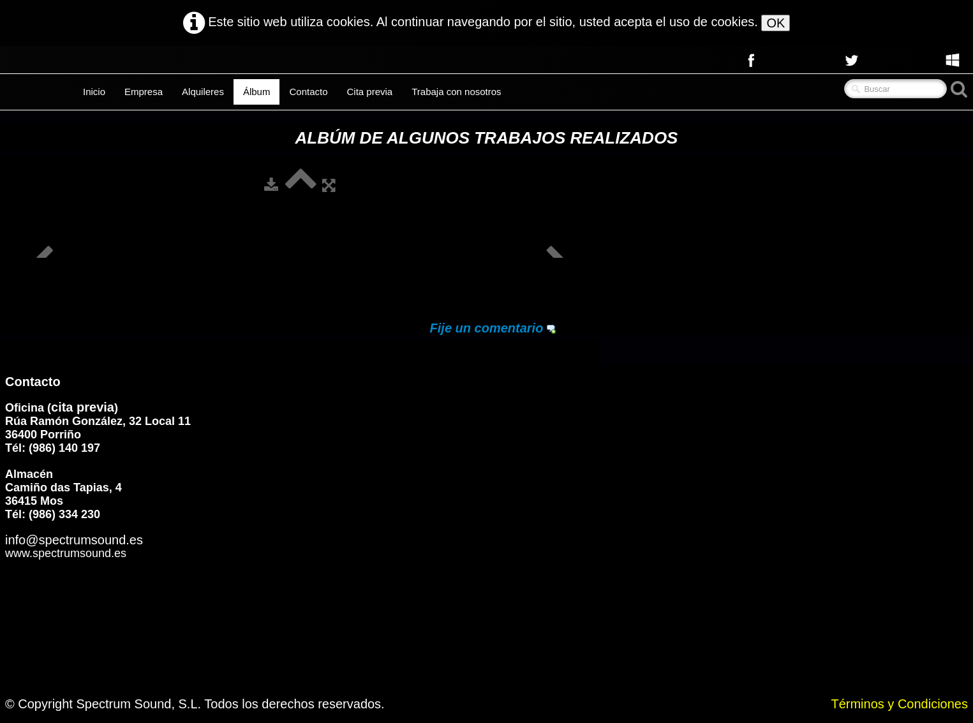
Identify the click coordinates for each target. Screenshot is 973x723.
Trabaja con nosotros (456, 91)
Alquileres (203, 91)
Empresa (143, 91)
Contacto (308, 91)
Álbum (257, 91)
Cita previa (370, 91)
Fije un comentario (487, 328)
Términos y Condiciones (899, 704)
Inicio (94, 91)
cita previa (82, 407)
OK (775, 23)
